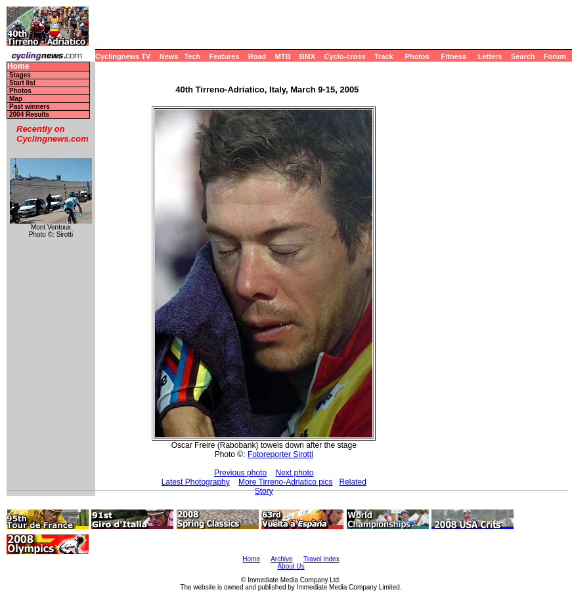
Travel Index (321, 559)
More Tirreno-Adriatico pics (285, 482)
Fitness (453, 56)
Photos (417, 56)
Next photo (294, 472)
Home (18, 66)
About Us (290, 566)
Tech (192, 56)
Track (383, 56)
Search (523, 56)
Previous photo (240, 472)
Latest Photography (196, 482)
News (169, 56)
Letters (490, 56)
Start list (22, 83)
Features (224, 56)
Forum (555, 56)
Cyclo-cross (345, 56)
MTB (283, 56)
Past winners (29, 106)
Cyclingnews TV (122, 56)
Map (15, 98)
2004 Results (29, 114)
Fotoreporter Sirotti (280, 454)
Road (257, 56)
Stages (20, 75)
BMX (307, 56)
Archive (281, 559)
